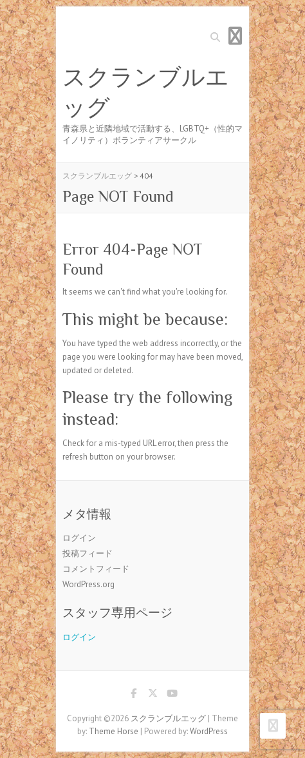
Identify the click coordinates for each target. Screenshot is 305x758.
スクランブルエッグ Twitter (152, 695)
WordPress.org (88, 584)
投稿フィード (87, 553)
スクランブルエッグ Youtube (171, 695)
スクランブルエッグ (145, 92)
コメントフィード (95, 568)
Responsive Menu (235, 36)
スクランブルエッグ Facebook (133, 695)
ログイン (79, 537)
